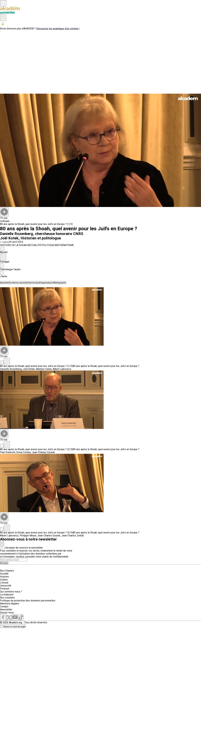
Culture (4, 579)
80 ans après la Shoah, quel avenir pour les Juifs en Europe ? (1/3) (36, 224)
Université (5, 585)
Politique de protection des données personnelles (27, 600)
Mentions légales (9, 603)
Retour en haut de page (12, 626)
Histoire (4, 576)
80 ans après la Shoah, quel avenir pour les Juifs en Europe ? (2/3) (36, 449)
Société (4, 573)
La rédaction (7, 594)
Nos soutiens (7, 597)
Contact (4, 606)
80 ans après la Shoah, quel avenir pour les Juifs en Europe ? (106, 366)
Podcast (4, 588)
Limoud (4, 582)
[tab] (4, 282)
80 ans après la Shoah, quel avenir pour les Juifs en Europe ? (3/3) (36, 532)
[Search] (13, 559)
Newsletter (6, 609)
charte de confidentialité (55, 556)
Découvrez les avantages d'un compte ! (58, 28)
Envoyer (4, 563)
